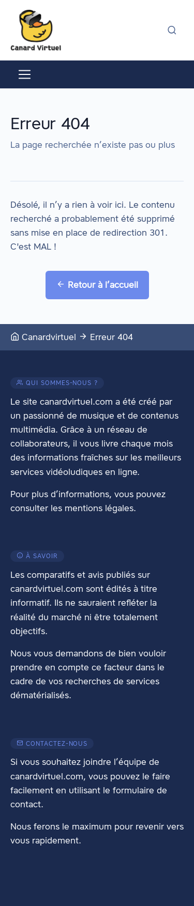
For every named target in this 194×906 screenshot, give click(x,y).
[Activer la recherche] (172, 30)
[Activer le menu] (24, 75)
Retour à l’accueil (97, 284)
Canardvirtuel (43, 337)
